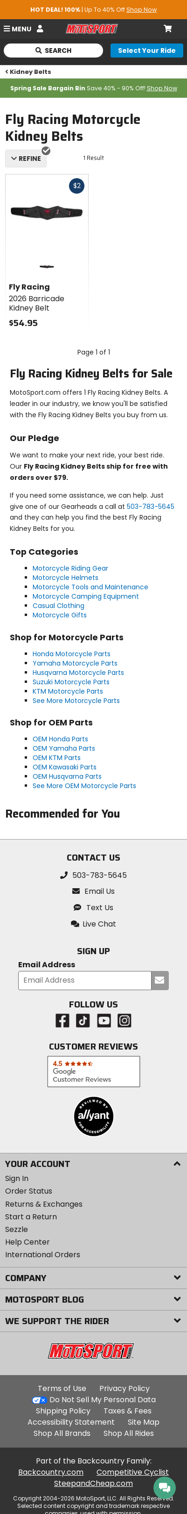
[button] (94, 924)
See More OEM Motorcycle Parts (84, 785)
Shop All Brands (62, 1433)
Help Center (27, 1242)
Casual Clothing (58, 605)
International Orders (42, 1254)
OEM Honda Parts (60, 739)
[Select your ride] (147, 50)
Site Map (143, 1422)
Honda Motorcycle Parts (72, 654)
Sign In (16, 1178)
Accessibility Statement (71, 1422)
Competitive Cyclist (133, 1472)
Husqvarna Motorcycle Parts (78, 672)
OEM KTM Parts (57, 757)
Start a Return (31, 1216)
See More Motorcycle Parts (76, 700)
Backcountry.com (50, 1472)
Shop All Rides (129, 1433)
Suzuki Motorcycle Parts (71, 682)
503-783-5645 (150, 506)
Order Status (28, 1191)
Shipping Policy (63, 1410)
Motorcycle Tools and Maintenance (90, 587)
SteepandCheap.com (93, 1483)
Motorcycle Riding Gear (70, 568)
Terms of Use (62, 1388)
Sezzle (16, 1229)
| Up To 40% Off (93, 10)
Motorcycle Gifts (60, 615)
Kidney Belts (28, 71)
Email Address (46, 965)
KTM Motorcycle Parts (68, 691)
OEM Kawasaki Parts (65, 767)
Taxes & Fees (128, 1410)
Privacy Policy (124, 1388)
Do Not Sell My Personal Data (102, 1400)
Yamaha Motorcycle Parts (75, 663)
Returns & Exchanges (44, 1204)
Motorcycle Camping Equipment (86, 596)
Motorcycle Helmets (65, 577)
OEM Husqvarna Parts (67, 776)
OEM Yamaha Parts (64, 748)
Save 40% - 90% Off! (93, 88)
